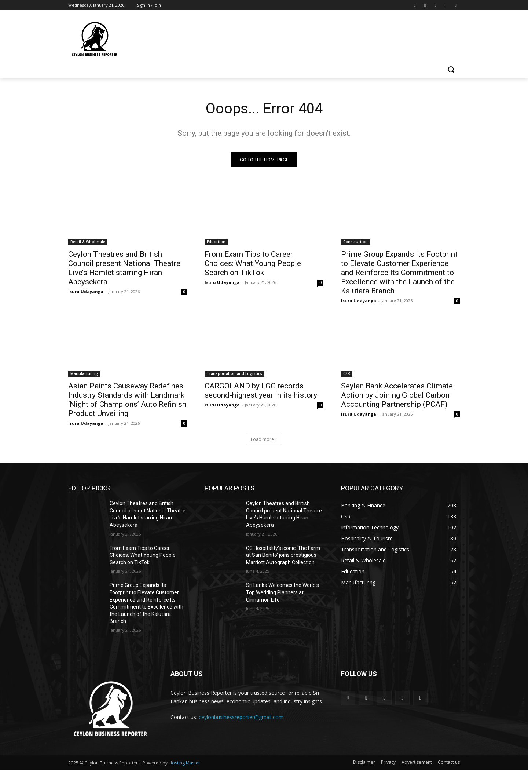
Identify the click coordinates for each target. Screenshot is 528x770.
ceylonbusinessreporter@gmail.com (241, 717)
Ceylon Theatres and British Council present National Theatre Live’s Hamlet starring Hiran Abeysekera (124, 268)
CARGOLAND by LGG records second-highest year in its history (261, 391)
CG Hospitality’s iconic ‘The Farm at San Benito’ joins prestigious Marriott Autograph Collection (283, 555)
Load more (264, 440)
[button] (451, 69)
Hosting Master (184, 763)
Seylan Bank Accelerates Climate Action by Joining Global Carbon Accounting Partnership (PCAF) (397, 395)
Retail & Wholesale (87, 242)
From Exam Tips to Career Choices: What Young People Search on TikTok (253, 263)
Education (216, 242)
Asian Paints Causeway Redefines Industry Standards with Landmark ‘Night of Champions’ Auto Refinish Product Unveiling (127, 400)
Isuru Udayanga (85, 292)
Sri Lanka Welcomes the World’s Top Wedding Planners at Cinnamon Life (282, 593)
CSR (346, 373)
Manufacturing (84, 373)
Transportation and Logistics (234, 373)
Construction (355, 242)
